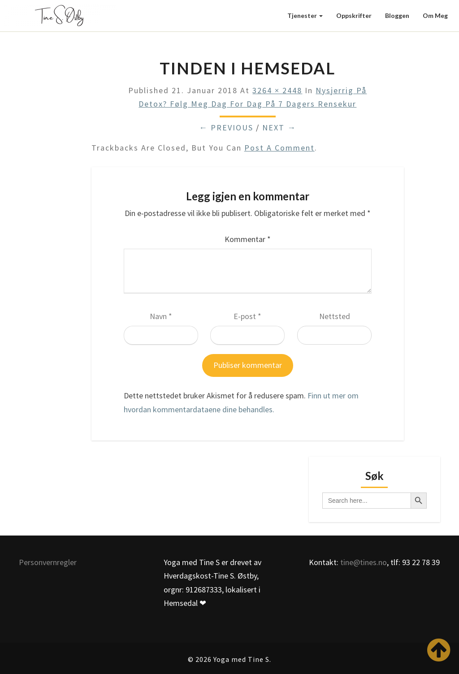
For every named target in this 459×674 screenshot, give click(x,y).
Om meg (435, 15)
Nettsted (334, 316)
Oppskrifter (354, 15)
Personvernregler (48, 562)
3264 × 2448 (277, 90)
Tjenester (305, 15)
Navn (161, 316)
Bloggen (397, 15)
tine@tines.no (363, 562)
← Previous (226, 127)
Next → (279, 127)
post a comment (279, 148)
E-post (247, 316)
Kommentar (248, 239)
